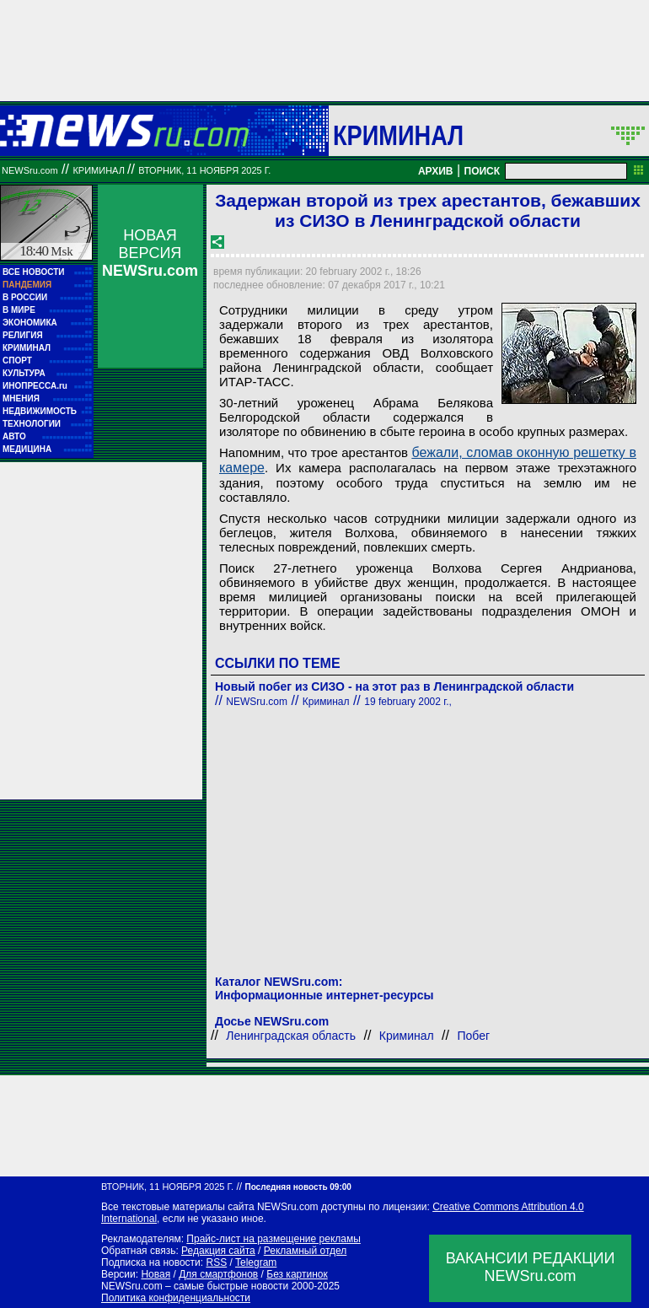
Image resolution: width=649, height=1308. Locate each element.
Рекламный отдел (305, 1251)
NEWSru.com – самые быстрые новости (194, 1286)
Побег (473, 1035)
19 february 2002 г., (408, 702)
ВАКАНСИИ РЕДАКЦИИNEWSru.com (530, 1267)
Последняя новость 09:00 (297, 1187)
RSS (216, 1262)
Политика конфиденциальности (175, 1298)
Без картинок (296, 1274)
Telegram (255, 1262)
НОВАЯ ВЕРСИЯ (150, 253)
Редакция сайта (218, 1251)
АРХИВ (435, 171)
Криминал (398, 135)
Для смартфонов (218, 1274)
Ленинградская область (291, 1035)
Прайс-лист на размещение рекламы (273, 1239)
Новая (155, 1274)
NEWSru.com (30, 170)
